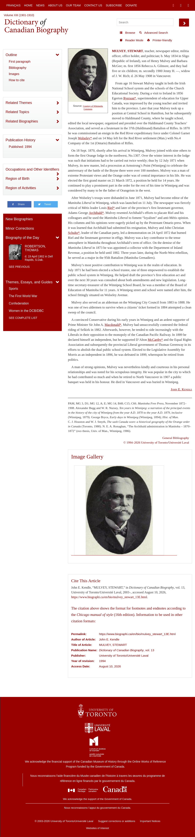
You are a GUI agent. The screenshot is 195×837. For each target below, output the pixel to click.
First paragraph (20, 61)
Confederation (19, 303)
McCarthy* (155, 340)
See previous (19, 266)
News (40, 5)
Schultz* (74, 233)
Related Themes (19, 103)
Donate (131, 5)
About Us (55, 5)
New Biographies (19, 219)
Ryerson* (129, 98)
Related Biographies (22, 121)
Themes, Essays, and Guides (29, 282)
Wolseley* (85, 138)
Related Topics (17, 112)
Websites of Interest (97, 828)
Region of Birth (17, 179)
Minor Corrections (20, 228)
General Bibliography (175, 438)
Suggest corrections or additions (116, 821)
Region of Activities (21, 188)
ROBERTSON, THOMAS (35, 248)
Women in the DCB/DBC (26, 310)
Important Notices (150, 821)
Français (13, 5)
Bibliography (17, 67)
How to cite (17, 80)
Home (28, 5)
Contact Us (93, 5)
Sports (13, 288)
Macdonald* (113, 325)
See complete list (23, 317)
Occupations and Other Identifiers (32, 169)
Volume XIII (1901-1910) (19, 15)
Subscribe (114, 5)
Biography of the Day (22, 238)
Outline (11, 55)
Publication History (20, 140)
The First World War (23, 296)
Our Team (73, 5)
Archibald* (96, 213)
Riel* (111, 208)
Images (14, 74)
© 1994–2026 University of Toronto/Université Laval (156, 442)
